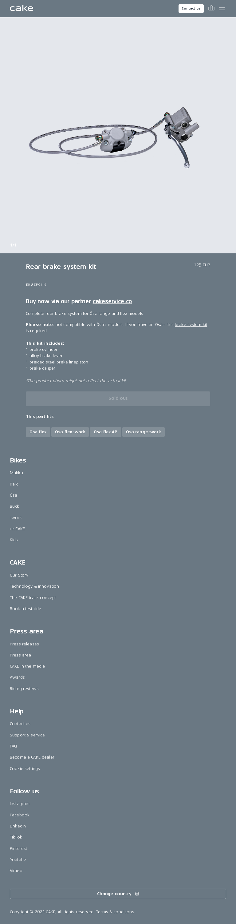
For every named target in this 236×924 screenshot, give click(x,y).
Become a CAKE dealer (32, 757)
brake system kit (191, 324)
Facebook (20, 815)
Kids (14, 539)
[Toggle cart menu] (211, 8)
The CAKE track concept (33, 597)
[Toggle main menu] (222, 8)
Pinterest (18, 848)
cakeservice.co (112, 301)
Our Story (19, 575)
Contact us (191, 8)
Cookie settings (25, 768)
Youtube (18, 859)
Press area (20, 655)
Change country (118, 894)
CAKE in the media (27, 666)
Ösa (13, 495)
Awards (17, 677)
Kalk (14, 484)
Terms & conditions (115, 912)
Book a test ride (25, 608)
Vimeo (16, 870)
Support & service (27, 735)
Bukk (14, 506)
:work (16, 517)
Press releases (24, 644)
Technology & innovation (34, 586)
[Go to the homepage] (21, 8)
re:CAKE (17, 528)
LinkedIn (18, 826)
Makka (16, 472)
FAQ (13, 746)
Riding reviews (24, 688)
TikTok (16, 837)
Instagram (20, 803)
